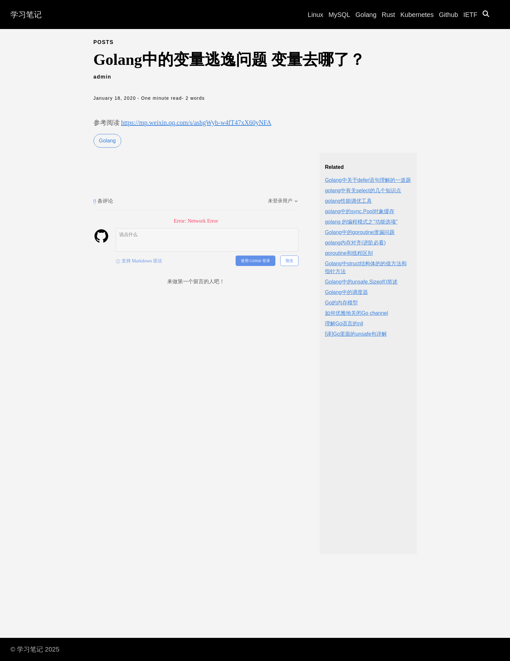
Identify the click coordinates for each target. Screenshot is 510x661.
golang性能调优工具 (348, 201)
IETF (470, 14)
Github (448, 14)
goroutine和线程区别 (349, 253)
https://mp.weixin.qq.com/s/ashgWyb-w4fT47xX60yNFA (196, 122)
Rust (388, 14)
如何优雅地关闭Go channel (356, 313)
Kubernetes (416, 14)
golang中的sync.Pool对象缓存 (359, 211)
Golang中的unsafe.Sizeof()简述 (361, 282)
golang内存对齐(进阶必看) (355, 242)
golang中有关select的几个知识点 (363, 190)
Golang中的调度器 (346, 292)
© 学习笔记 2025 (34, 649)
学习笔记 (26, 14)
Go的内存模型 (341, 302)
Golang (366, 14)
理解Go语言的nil (344, 323)
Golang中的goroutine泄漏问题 (360, 232)
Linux (315, 14)
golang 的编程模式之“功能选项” (361, 222)
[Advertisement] (368, 451)
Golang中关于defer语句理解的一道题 (368, 180)
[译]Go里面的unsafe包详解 (356, 334)
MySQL (339, 14)
